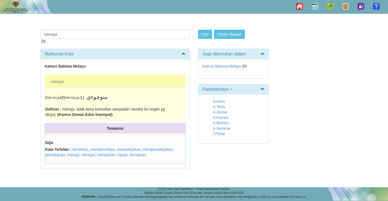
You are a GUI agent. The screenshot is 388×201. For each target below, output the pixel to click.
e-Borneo (221, 123)
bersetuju (80, 149)
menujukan (106, 155)
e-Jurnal (220, 112)
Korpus (219, 101)
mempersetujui (102, 149)
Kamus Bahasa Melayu (222, 66)
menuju (73, 155)
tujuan (122, 155)
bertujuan (138, 155)
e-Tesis (219, 107)
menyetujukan (128, 149)
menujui (57, 81)
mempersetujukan (157, 149)
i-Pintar (219, 134)
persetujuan (55, 155)
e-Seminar (222, 128)
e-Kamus (220, 117)
